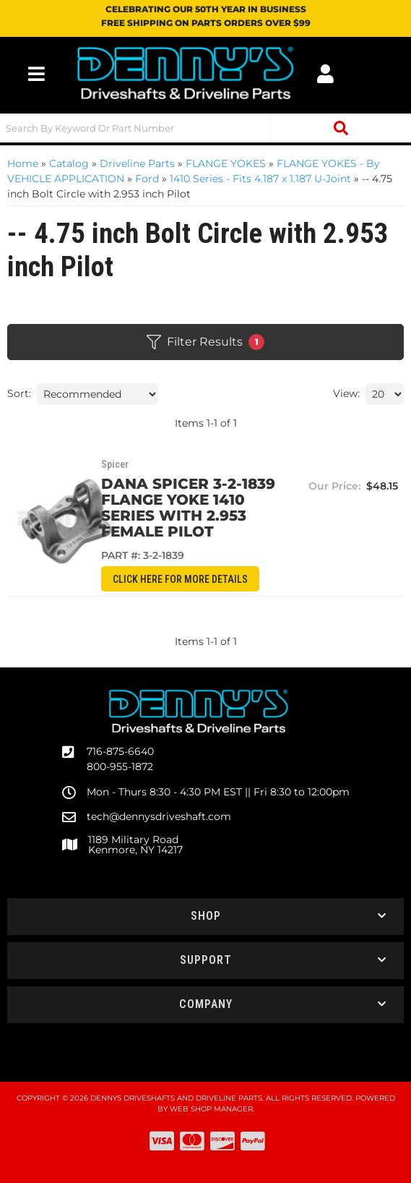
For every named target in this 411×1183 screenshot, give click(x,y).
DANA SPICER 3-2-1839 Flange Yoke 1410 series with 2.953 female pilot (210, 507)
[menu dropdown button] (36, 74)
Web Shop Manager (211, 1109)
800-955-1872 (120, 766)
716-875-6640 (120, 751)
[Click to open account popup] (325, 74)
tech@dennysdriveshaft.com (159, 816)
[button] (205, 128)
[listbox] (97, 394)
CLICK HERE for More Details (211, 579)
